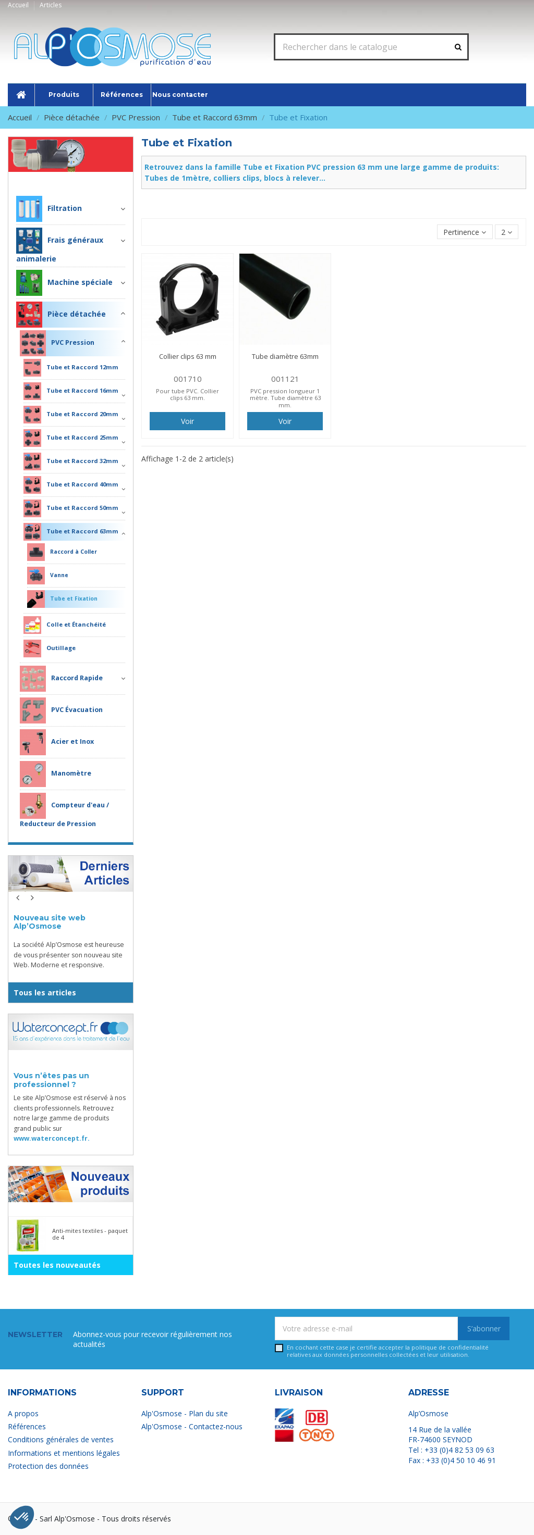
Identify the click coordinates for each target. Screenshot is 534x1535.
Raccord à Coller (62, 552)
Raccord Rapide (61, 679)
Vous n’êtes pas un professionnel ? (51, 1080)
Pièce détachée (93, 179)
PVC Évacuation (61, 710)
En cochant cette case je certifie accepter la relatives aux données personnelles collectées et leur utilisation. (388, 1351)
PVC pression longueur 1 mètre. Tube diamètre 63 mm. (285, 398)
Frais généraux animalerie (59, 246)
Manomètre (55, 774)
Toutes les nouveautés (57, 1265)
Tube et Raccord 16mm (70, 391)
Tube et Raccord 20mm (70, 414)
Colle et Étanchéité (64, 625)
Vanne (47, 575)
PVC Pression (57, 343)
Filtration (49, 209)
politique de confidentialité (450, 1347)
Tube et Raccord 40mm (70, 485)
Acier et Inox (57, 742)
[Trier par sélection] (464, 232)
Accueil (19, 5)
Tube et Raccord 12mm (70, 368)
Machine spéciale (64, 283)
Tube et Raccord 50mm (70, 508)
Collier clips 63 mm (187, 356)
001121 (285, 378)
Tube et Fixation (62, 599)
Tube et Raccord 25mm (70, 438)
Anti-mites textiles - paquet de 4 (90, 1234)
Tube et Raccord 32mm (70, 461)
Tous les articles (45, 992)
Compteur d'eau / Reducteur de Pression (64, 810)
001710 (188, 378)
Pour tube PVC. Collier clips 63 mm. (187, 394)
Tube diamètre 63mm (285, 356)
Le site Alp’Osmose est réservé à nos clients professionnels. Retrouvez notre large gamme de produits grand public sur (70, 1118)
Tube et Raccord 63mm (70, 532)
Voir (187, 421)
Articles (51, 5)
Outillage (49, 648)
